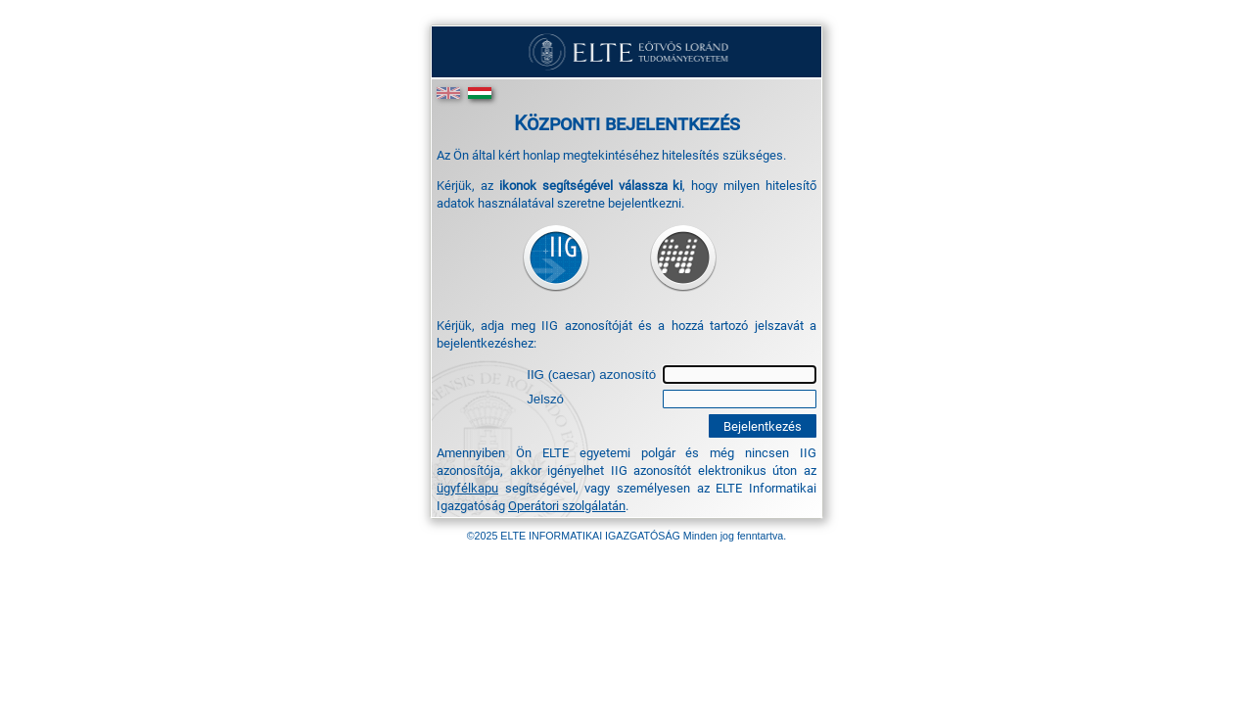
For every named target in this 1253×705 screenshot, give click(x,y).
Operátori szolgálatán (567, 505)
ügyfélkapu (467, 487)
